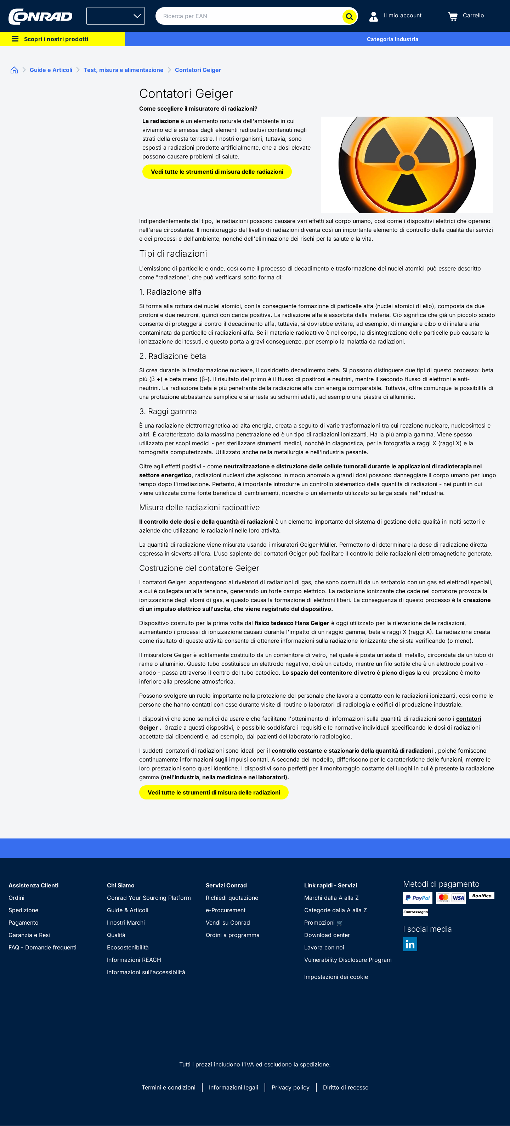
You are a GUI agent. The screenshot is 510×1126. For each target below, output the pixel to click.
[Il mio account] (395, 16)
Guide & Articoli (127, 910)
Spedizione (23, 910)
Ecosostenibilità (128, 947)
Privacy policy (291, 1087)
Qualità (116, 934)
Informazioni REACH (134, 959)
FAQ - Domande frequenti (42, 947)
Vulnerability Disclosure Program (348, 959)
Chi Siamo (121, 885)
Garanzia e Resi (29, 934)
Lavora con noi (324, 947)
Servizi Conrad (226, 885)
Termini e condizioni (169, 1087)
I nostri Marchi (126, 922)
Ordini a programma (233, 934)
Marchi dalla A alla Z (331, 897)
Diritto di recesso (346, 1087)
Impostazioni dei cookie (336, 976)
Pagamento (23, 922)
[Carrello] (466, 16)
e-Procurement (225, 910)
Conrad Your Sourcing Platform (149, 897)
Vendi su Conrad (228, 922)
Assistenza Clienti (33, 885)
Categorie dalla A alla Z (335, 910)
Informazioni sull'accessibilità (146, 972)
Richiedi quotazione (232, 897)
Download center (327, 934)
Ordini (16, 897)
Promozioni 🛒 (324, 922)
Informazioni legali (233, 1087)
